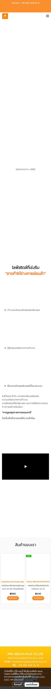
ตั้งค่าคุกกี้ (17, 684)
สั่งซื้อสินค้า (13, 598)
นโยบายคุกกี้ (18, 679)
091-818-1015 (25, 665)
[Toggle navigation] (47, 16)
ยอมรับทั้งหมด (31, 684)
